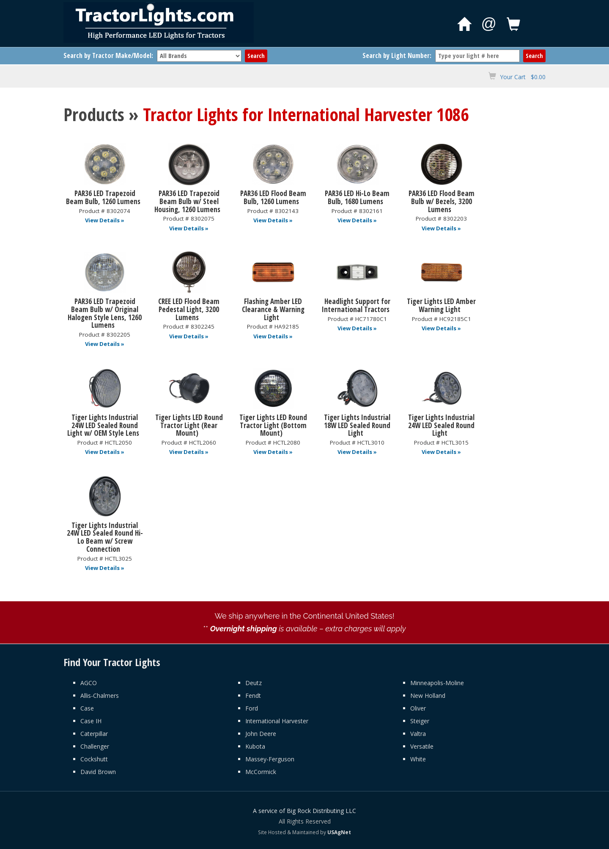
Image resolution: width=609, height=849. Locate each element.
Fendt (253, 695)
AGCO (88, 683)
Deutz (253, 683)
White (418, 759)
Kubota (255, 746)
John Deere (260, 734)
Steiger (419, 721)
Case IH (91, 721)
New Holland (427, 695)
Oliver (418, 708)
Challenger (94, 746)
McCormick (260, 772)
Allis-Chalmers (99, 695)
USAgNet (339, 832)
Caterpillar (94, 734)
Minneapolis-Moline (437, 683)
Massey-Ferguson (269, 759)
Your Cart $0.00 (523, 77)
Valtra (418, 734)
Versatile (421, 746)
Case (87, 708)
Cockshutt (94, 759)
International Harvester (276, 721)
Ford (251, 708)
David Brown (98, 772)
